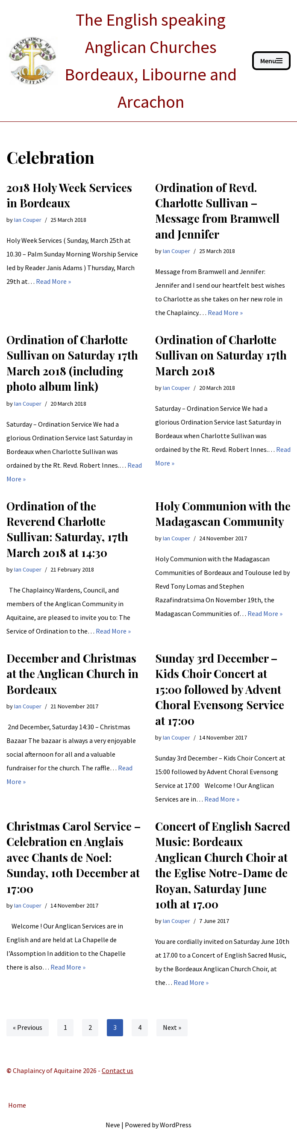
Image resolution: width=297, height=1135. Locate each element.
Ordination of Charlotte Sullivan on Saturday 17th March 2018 (221, 355)
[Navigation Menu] (271, 60)
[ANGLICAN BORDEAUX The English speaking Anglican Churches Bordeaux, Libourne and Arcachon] (122, 60)
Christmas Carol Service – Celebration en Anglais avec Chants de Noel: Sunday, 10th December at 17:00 (73, 857)
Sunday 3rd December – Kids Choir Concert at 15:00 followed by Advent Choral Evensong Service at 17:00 (219, 689)
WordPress (175, 1124)
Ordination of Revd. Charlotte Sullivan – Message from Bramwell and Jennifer (217, 211)
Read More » (53, 281)
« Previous (27, 1028)
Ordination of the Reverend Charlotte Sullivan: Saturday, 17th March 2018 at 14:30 (67, 529)
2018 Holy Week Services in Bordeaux (69, 195)
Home (17, 1105)
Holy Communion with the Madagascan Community (223, 513)
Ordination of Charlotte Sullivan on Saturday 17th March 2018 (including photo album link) (72, 363)
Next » (172, 1028)
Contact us (117, 1071)
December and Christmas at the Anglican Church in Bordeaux (72, 674)
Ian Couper (27, 220)
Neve (113, 1124)
